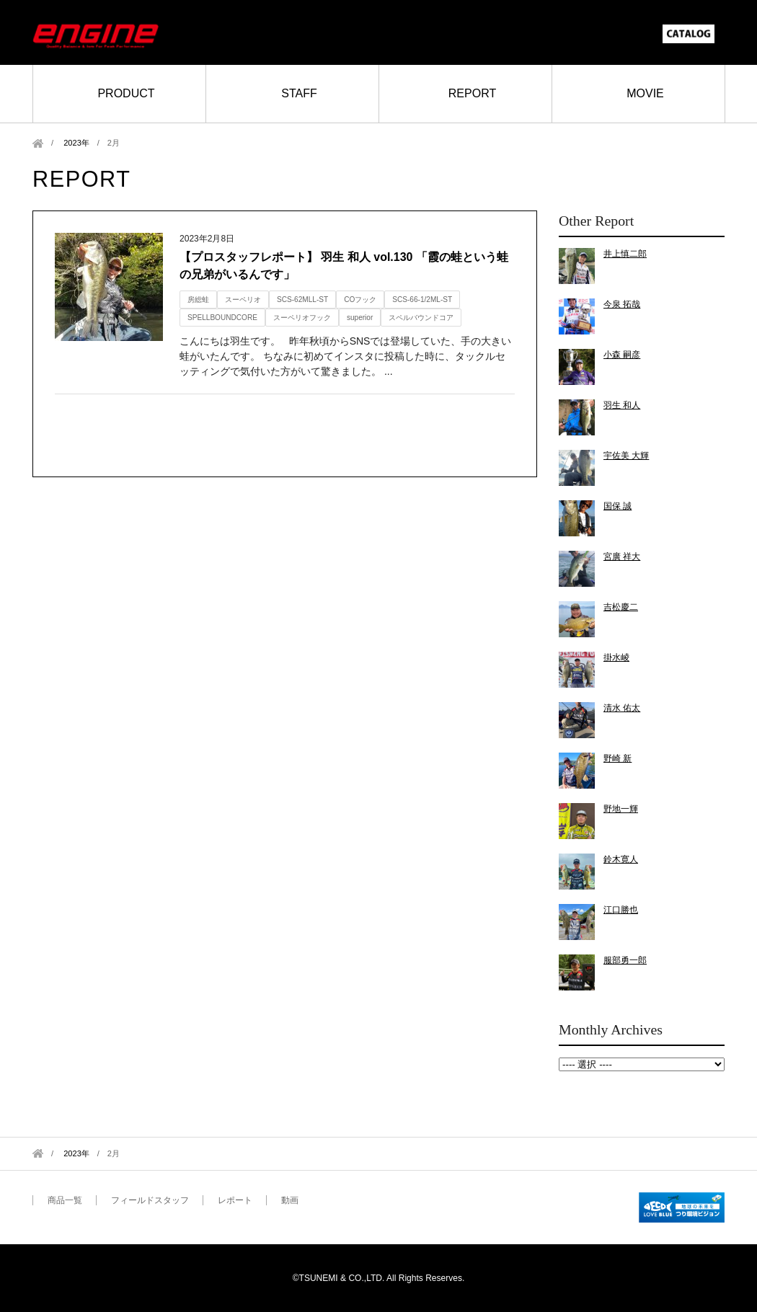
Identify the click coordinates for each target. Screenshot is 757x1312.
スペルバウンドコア (421, 318)
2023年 (76, 142)
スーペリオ (243, 299)
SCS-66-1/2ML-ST (422, 299)
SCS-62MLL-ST (302, 299)
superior (360, 318)
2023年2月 (642, 1064)
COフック (360, 299)
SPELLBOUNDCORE (222, 318)
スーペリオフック (302, 318)
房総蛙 (198, 299)
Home (37, 143)
